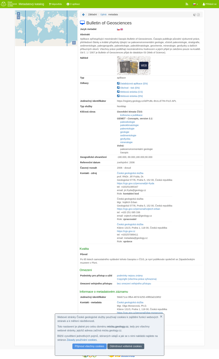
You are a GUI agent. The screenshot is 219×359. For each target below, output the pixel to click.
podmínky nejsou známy (130, 275)
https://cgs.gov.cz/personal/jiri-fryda (135, 183)
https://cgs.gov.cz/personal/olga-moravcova (140, 312)
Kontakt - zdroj (88, 173)
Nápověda (55, 4)
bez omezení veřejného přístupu (134, 283)
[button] (195, 4)
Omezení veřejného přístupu (96, 283)
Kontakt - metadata (91, 302)
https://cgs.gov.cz (126, 231)
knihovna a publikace (131, 115)
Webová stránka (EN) (130, 96)
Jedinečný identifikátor (93, 101)
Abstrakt (85, 34)
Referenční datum (90, 162)
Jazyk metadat (88, 29)
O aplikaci (73, 4)
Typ (82, 77)
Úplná (103, 14)
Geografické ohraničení (93, 157)
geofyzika (125, 139)
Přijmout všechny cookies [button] (89, 346)
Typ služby (86, 106)
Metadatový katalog (22, 4)
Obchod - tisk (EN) (128, 87)
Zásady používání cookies (82, 340)
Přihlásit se (210, 4)
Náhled (84, 58)
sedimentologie (128, 135)
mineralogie (126, 142)
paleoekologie (127, 122)
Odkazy (84, 83)
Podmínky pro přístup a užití (96, 275)
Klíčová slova (87, 111)
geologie (124, 132)
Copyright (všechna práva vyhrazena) (137, 279)
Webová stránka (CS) (130, 92)
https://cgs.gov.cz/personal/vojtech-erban (138, 209)
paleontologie (127, 128)
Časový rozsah (88, 167)
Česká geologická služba (130, 173)
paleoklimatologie (129, 125)
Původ (83, 254)
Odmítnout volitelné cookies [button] (126, 346)
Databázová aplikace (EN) (132, 83)
